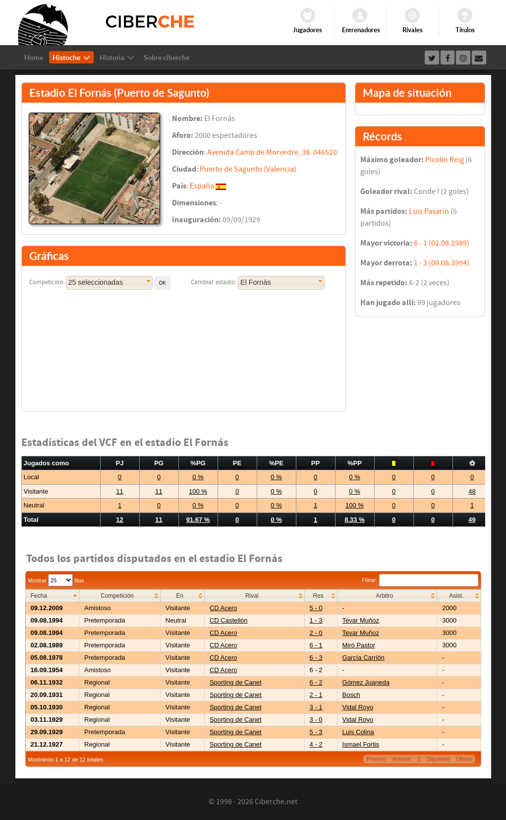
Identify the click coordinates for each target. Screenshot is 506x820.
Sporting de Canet (236, 682)
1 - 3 (316, 620)
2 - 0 (316, 632)
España (202, 186)
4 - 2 (316, 744)
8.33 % (354, 519)
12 (119, 519)
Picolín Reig (444, 159)
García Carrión (363, 657)
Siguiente (438, 759)
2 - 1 (316, 694)
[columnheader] (52, 596)
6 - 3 (316, 657)
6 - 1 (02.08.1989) (441, 243)
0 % (197, 477)
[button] (162, 283)
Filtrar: (420, 580)
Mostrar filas (56, 580)
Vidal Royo (358, 707)
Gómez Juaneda (366, 682)
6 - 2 (316, 682)
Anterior (401, 759)
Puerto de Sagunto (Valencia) (248, 169)
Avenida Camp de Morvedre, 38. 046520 (272, 152)
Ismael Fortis (360, 744)
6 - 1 (316, 645)
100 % (198, 491)
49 (471, 519)
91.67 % (198, 519)
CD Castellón (229, 620)
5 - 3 (316, 732)
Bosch (351, 694)
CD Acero (223, 608)
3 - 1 (316, 707)
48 (471, 491)
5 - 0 (316, 608)
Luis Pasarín (429, 211)
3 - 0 (316, 719)
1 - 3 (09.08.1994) (441, 262)
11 (119, 491)
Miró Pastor (358, 645)
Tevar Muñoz (360, 620)
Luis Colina (358, 732)
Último (463, 759)
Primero (376, 759)
